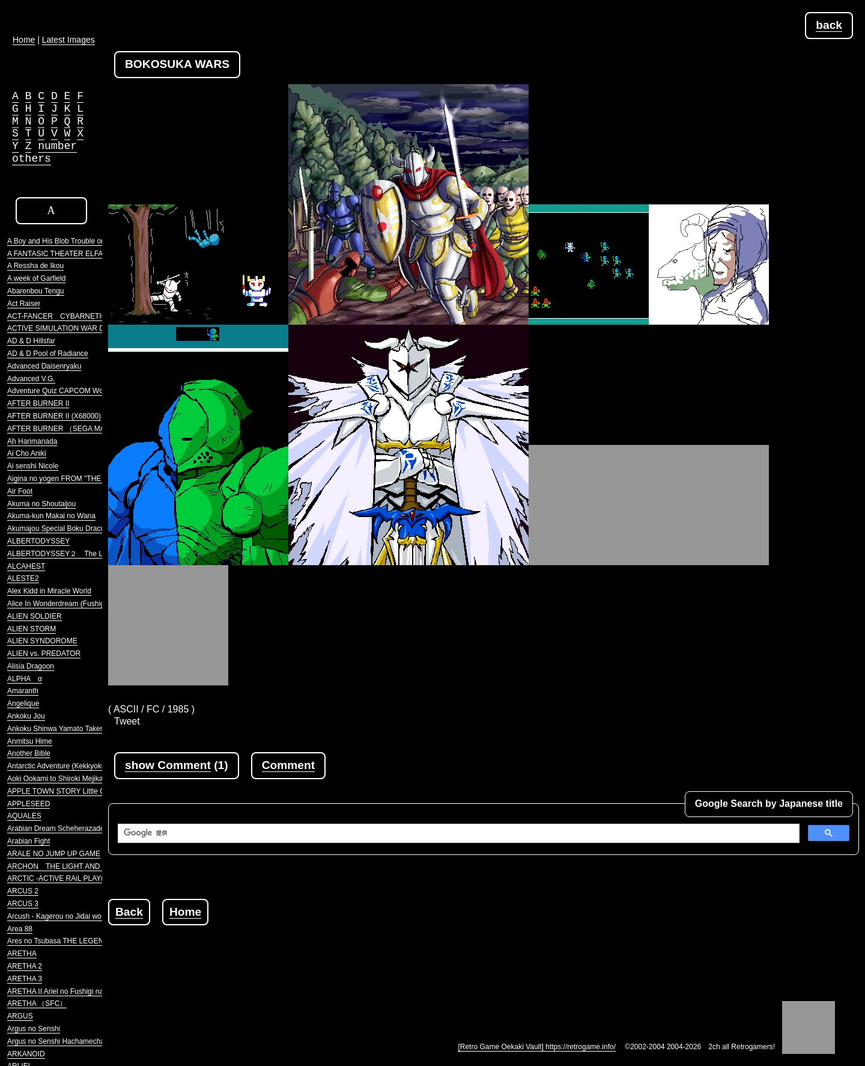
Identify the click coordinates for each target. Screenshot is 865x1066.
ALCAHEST (26, 566)
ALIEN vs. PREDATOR (43, 653)
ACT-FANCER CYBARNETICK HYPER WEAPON (89, 316)
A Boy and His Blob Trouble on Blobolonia (74, 241)
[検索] (457, 833)
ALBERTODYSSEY (38, 541)
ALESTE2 (23, 578)
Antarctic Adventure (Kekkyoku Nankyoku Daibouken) (92, 766)
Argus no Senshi (33, 1029)
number (57, 146)
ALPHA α (24, 679)
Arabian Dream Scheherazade (55, 828)
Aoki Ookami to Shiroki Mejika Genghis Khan (79, 778)
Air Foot (19, 491)
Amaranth (22, 691)
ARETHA (22, 953)
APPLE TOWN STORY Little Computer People (81, 791)
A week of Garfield (36, 278)
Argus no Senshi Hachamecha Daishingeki (75, 1041)
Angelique (23, 703)
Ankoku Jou (26, 716)
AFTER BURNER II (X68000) (54, 416)
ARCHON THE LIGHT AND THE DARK (72, 866)
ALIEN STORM (31, 629)
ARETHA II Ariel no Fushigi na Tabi (62, 991)
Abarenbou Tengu (35, 291)
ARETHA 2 (24, 966)
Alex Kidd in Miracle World (49, 591)
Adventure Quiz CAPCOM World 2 (62, 391)
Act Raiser (23, 303)
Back (129, 911)
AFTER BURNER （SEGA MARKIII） (67, 428)
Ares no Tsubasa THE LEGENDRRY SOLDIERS (84, 941)
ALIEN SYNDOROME (42, 641)
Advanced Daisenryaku (44, 366)
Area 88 (19, 929)
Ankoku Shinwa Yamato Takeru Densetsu (73, 728)
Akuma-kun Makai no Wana (51, 516)
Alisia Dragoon (30, 666)
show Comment (168, 765)
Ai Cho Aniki (26, 453)
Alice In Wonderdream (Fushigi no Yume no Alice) (86, 603)
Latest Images (68, 39)
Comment (288, 765)
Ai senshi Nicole (32, 466)
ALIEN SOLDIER (34, 616)
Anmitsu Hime (29, 741)
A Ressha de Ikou (35, 266)
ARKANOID (26, 1054)
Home (185, 911)
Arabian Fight (28, 841)
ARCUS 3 (22, 903)
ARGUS (20, 1016)
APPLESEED (28, 804)
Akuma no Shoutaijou (41, 504)
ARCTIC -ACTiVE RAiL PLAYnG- (60, 878)
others (31, 159)
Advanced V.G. (31, 379)
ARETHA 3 (24, 979)
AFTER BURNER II (38, 403)
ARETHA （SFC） (37, 1003)
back (829, 25)
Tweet (127, 721)
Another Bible (28, 753)
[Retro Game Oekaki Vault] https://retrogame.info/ (537, 1047)
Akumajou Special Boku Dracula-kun (65, 528)
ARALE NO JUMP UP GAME (53, 854)
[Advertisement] (326, 952)
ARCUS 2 (22, 891)
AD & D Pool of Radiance (47, 353)
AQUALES (24, 816)
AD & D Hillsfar (31, 341)
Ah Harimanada (32, 441)
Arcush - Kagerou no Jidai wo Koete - (67, 916)
